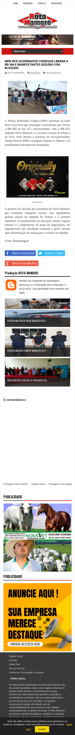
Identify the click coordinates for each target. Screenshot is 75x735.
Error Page (56, 3)
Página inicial (38, 484)
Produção (28, 3)
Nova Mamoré (53, 72)
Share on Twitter (50, 253)
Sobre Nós (14, 664)
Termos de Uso (17, 668)
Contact (42, 3)
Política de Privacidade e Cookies (26, 672)
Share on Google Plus (21, 263)
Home (15, 3)
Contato (13, 660)
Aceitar (42, 729)
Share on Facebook (19, 253)
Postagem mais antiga (60, 484)
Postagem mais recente (15, 484)
